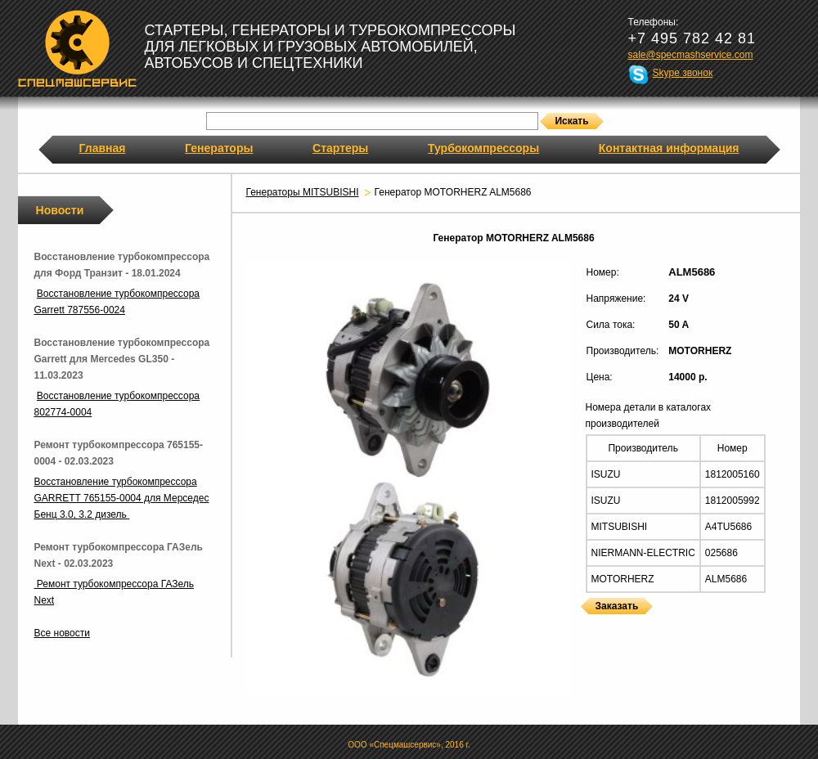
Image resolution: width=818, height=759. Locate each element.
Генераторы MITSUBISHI (302, 192)
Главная (102, 148)
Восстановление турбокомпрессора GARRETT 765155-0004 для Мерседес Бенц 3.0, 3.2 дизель (121, 498)
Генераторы (219, 148)
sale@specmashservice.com (690, 55)
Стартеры (340, 148)
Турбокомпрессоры (483, 148)
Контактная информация (669, 148)
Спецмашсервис (77, 48)
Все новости (62, 633)
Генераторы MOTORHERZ (586, 624)
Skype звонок (683, 73)
